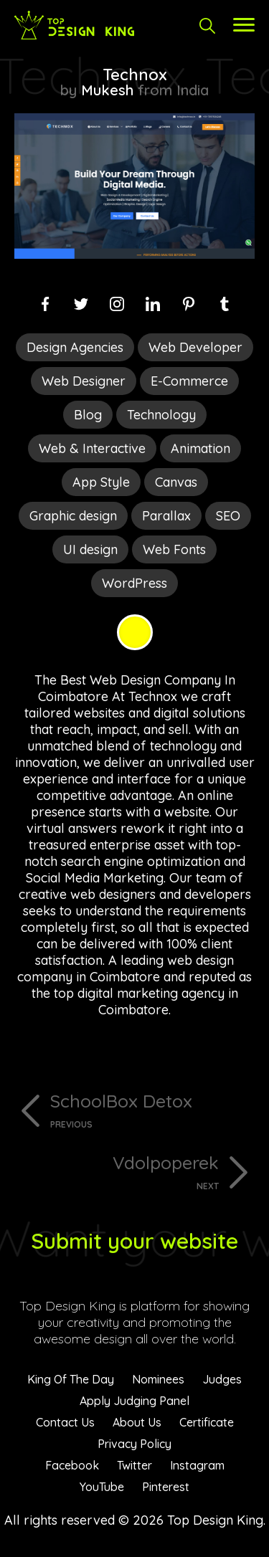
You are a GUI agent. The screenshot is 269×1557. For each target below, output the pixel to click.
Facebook (72, 1465)
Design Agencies (75, 347)
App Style (101, 482)
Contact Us (65, 1422)
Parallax (166, 516)
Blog (88, 414)
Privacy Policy (134, 1444)
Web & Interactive (92, 448)
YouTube (102, 1487)
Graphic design (73, 516)
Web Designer (84, 381)
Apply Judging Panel (134, 1401)
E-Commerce (189, 381)
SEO (228, 516)
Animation (200, 448)
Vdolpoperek (116, 1171)
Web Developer (195, 347)
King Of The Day (70, 1379)
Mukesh (107, 90)
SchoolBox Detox (152, 1110)
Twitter (134, 1465)
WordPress (134, 583)
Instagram (197, 1465)
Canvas (176, 482)
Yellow (135, 632)
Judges (222, 1379)
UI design (90, 549)
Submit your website (134, 1240)
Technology (161, 414)
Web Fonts (174, 549)
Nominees (158, 1379)
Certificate (206, 1422)
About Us (137, 1422)
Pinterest (165, 1487)
